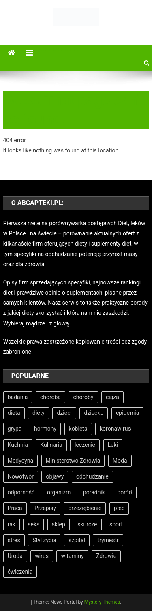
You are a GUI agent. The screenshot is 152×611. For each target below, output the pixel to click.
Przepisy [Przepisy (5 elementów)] (45, 508)
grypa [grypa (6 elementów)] (15, 428)
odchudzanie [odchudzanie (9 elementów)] (92, 476)
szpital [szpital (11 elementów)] (77, 540)
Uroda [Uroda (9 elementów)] (15, 556)
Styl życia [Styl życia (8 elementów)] (44, 540)
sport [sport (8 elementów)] (116, 524)
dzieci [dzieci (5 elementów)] (64, 413)
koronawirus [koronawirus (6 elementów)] (115, 428)
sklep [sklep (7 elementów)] (58, 524)
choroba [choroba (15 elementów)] (50, 397)
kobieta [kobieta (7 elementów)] (78, 428)
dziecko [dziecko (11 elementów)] (93, 413)
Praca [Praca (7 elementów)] (15, 508)
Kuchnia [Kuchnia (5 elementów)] (18, 445)
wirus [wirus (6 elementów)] (42, 556)
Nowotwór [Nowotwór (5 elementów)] (21, 476)
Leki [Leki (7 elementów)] (113, 445)
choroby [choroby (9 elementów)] (83, 397)
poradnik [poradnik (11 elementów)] (94, 492)
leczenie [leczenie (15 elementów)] (85, 445)
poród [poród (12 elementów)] (124, 492)
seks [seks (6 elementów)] (33, 524)
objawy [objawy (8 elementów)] (55, 476)
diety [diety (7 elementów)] (38, 413)
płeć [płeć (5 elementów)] (119, 508)
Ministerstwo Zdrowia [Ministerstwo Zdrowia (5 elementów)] (73, 460)
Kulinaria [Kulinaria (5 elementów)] (51, 445)
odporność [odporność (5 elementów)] (21, 492)
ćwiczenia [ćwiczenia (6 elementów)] (20, 571)
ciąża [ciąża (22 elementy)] (112, 397)
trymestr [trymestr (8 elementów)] (107, 540)
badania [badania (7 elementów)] (18, 397)
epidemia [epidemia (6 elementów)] (127, 413)
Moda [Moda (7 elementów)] (120, 460)
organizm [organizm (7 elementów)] (59, 492)
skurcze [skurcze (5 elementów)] (87, 524)
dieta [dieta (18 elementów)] (14, 413)
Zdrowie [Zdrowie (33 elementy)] (106, 556)
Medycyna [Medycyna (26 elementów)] (20, 460)
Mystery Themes (102, 602)
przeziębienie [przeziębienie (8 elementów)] (84, 508)
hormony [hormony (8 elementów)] (45, 428)
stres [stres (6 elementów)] (14, 540)
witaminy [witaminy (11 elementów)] (72, 556)
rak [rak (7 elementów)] (11, 524)
